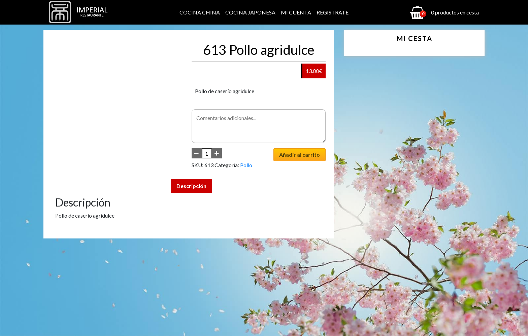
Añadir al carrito (299, 154)
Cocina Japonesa (250, 12)
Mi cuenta (296, 12)
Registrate (333, 12)
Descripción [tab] (191, 186)
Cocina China (199, 12)
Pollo (246, 165)
